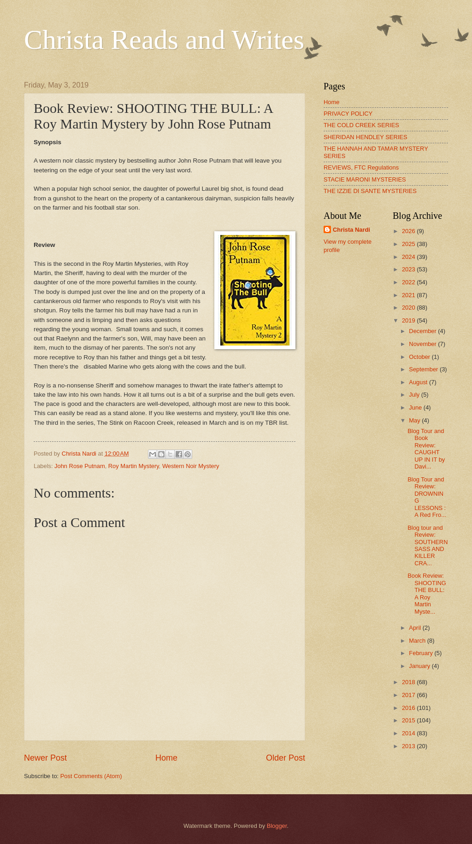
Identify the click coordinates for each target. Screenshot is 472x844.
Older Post (285, 757)
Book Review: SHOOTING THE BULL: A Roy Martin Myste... (426, 593)
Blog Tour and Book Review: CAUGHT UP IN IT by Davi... (426, 449)
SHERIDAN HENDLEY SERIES (365, 137)
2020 (409, 307)
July (415, 394)
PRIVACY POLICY (348, 113)
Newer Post (45, 757)
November (423, 343)
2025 (409, 243)
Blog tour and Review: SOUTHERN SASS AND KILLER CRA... (427, 545)
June (416, 407)
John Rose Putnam (79, 466)
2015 (409, 720)
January (420, 665)
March (418, 640)
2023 (409, 269)
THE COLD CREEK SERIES (361, 125)
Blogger (277, 825)
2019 (409, 320)
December (423, 331)
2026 (409, 231)
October (420, 356)
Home (166, 757)
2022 (409, 282)
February (421, 653)
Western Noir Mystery (190, 466)
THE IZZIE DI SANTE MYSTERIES (370, 191)
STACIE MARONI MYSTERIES (365, 179)
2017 (409, 695)
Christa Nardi (351, 229)
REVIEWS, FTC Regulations (361, 167)
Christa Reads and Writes (164, 39)
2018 (409, 682)
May (415, 420)
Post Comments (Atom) (91, 776)
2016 (409, 707)
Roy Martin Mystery (133, 466)
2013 (409, 746)
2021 (409, 295)
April (415, 627)
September (424, 369)
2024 (409, 256)
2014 (409, 733)
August (419, 382)
